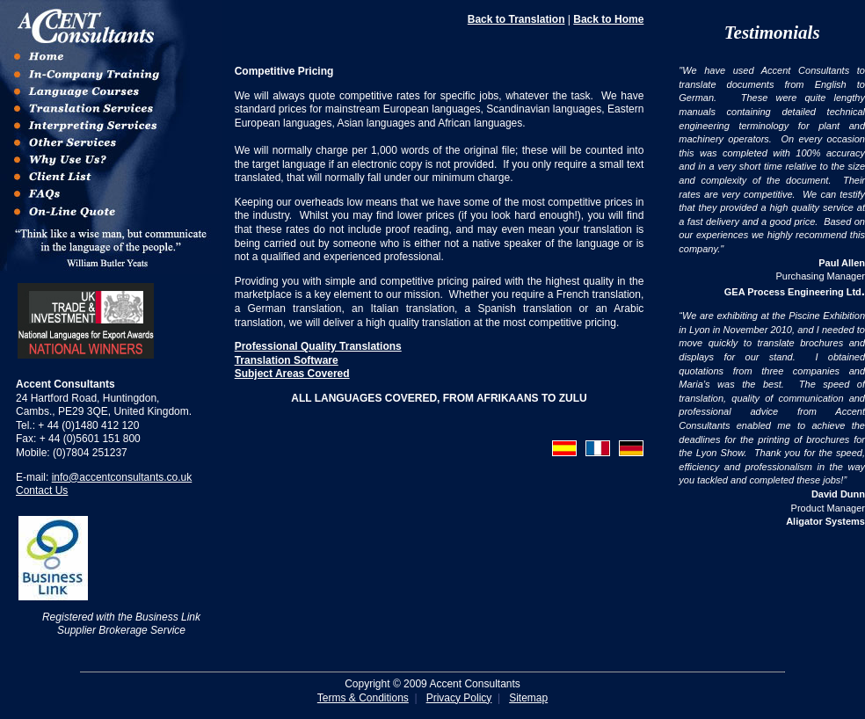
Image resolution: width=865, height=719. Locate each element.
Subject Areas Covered (292, 373)
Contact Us (42, 490)
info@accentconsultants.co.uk (122, 477)
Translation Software (286, 360)
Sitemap (528, 698)
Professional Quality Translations (318, 346)
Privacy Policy (459, 698)
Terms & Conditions (363, 698)
